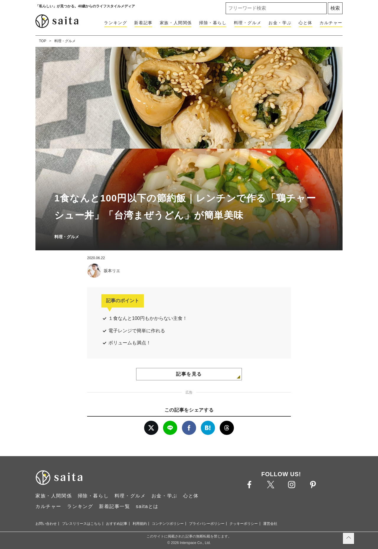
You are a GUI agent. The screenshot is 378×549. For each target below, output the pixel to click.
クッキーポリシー (243, 524)
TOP (42, 41)
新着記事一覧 (114, 506)
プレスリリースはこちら (81, 524)
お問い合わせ (46, 524)
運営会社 (270, 524)
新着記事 (143, 22)
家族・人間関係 (176, 22)
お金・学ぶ (279, 22)
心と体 (305, 22)
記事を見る (189, 374)
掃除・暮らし (213, 22)
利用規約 (140, 524)
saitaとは (147, 506)
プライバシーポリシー (206, 524)
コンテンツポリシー (168, 524)
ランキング (115, 22)
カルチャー (331, 22)
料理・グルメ (248, 22)
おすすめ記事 (116, 524)
